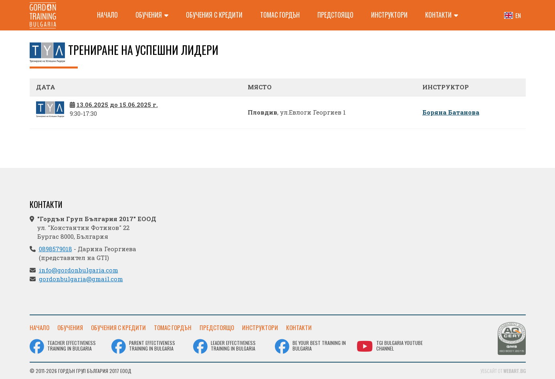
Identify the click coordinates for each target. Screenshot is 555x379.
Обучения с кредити (214, 15)
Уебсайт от (503, 370)
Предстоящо (335, 15)
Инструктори (389, 15)
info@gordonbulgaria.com (78, 270)
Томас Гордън (280, 15)
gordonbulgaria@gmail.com (81, 279)
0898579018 (55, 249)
